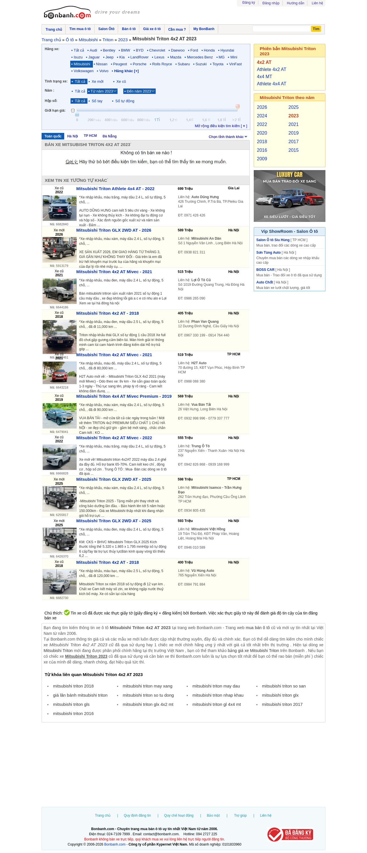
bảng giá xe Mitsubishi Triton (253, 650)
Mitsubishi (82, 64)
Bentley (109, 50)
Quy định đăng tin (137, 815)
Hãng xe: (52, 49)
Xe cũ (121, 81)
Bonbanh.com (115, 844)
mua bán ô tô (258, 627)
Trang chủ (102, 815)
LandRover (139, 57)
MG (222, 57)
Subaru (184, 64)
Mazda (175, 57)
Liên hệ (317, 3)
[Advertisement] (183, 765)
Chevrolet (157, 50)
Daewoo (178, 50)
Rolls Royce (162, 64)
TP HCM (90, 136)
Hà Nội (72, 136)
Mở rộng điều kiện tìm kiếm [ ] (221, 126)
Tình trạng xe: (56, 81)
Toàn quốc (52, 136)
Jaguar (94, 57)
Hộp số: (51, 101)
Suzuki (201, 64)
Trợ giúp (240, 815)
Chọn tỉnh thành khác (228, 136)
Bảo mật (213, 815)
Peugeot (120, 64)
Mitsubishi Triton (58, 650)
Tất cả (79, 50)
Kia (122, 57)
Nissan (102, 64)
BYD (140, 50)
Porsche (140, 64)
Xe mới (98, 81)
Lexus (159, 57)
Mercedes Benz (200, 57)
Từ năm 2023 (102, 91)
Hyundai (227, 50)
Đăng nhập (271, 3)
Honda (209, 50)
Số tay (97, 101)
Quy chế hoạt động (179, 815)
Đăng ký (249, 3)
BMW (125, 50)
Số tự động (124, 101)
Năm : (49, 90)
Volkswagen (83, 71)
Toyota (217, 64)
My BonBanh (203, 29)
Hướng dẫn (295, 3)
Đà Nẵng (110, 136)
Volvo (103, 71)
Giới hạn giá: (55, 111)
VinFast (235, 64)
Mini (233, 57)
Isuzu (78, 57)
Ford (194, 50)
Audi (93, 50)
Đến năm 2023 (139, 91)
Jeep (110, 57)
